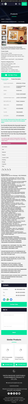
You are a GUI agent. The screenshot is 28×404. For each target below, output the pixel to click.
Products (8, 19)
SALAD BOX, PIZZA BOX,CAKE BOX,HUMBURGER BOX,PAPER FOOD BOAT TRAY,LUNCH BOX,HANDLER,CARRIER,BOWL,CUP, (14, 271)
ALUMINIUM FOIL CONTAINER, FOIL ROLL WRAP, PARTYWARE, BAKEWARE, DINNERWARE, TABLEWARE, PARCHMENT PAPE (13, 247)
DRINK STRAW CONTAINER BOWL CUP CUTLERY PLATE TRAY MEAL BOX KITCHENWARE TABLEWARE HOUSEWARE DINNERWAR (13, 241)
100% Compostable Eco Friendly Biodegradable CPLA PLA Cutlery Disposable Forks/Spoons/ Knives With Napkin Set (7, 358)
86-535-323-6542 (22, 1)
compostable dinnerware (19, 238)
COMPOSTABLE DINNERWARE (8, 21)
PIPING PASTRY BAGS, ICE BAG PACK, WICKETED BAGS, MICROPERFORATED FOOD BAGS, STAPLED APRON (14, 277)
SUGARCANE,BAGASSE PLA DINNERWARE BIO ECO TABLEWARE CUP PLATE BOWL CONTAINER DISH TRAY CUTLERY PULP (13, 253)
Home (2, 19)
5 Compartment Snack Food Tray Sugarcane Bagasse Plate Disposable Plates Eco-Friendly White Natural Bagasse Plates (20, 358)
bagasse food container (7, 238)
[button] (4, 45)
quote (24, 4)
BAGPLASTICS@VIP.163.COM (9, 1)
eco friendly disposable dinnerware (10, 236)
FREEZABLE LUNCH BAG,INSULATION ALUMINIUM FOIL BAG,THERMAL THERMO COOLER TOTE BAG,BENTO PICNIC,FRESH (12, 265)
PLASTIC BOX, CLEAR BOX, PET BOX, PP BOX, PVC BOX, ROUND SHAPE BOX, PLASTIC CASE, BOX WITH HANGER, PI (13, 259)
